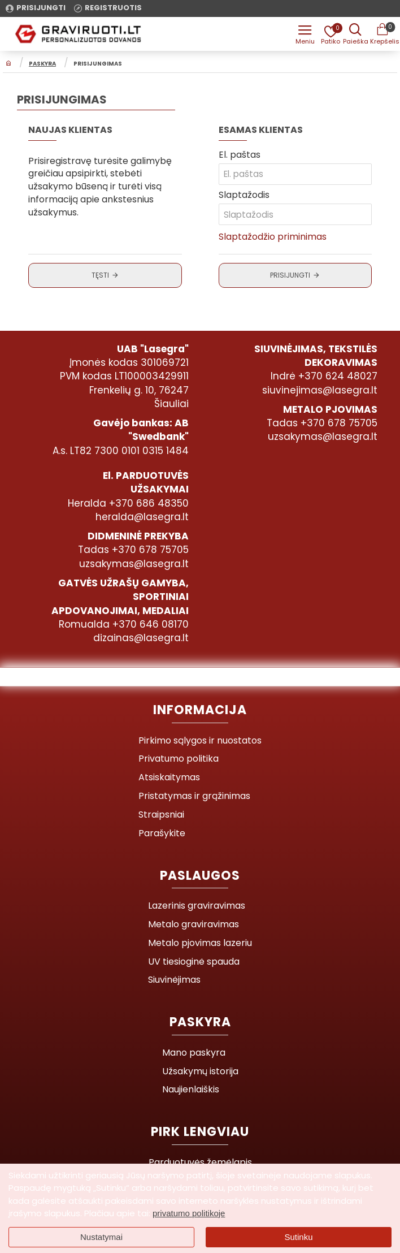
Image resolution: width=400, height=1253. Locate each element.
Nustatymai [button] (101, 1237)
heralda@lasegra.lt (142, 517)
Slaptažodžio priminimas (273, 237)
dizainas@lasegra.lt (141, 638)
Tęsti (100, 275)
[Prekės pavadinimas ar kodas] (355, 34)
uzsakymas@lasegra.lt (322, 436)
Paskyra (42, 64)
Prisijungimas (97, 64)
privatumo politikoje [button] (189, 1213)
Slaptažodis (244, 195)
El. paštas (239, 155)
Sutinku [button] (298, 1237)
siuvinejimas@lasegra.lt (319, 390)
